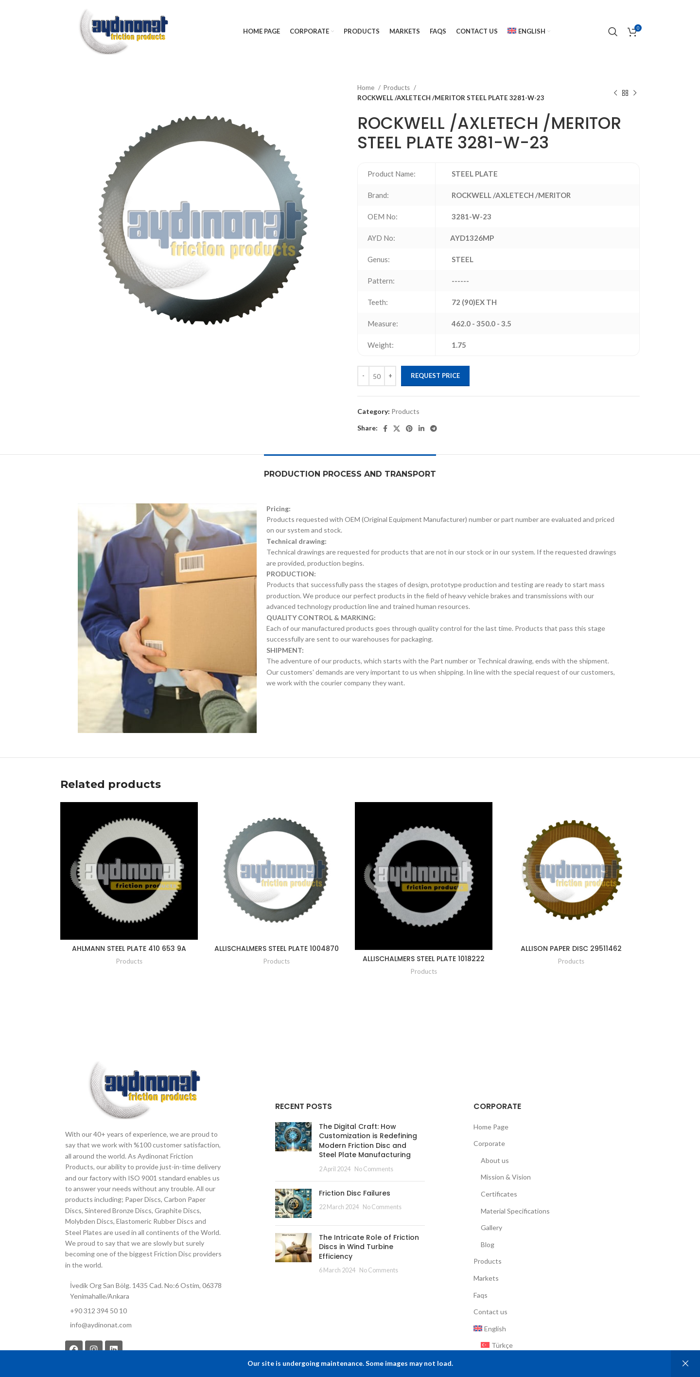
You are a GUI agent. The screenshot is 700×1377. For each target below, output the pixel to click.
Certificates (499, 1194)
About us (495, 1160)
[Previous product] (615, 93)
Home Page (490, 1127)
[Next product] (635, 93)
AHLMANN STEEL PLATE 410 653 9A (129, 948)
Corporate (489, 1143)
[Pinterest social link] (409, 428)
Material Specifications (515, 1211)
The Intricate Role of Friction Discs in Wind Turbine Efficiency (369, 1247)
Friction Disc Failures (354, 1193)
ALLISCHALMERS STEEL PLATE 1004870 (276, 948)
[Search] (613, 31)
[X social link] (396, 428)
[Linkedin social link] (421, 428)
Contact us (490, 1311)
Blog (487, 1244)
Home (366, 87)
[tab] (350, 469)
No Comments (373, 1169)
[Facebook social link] (385, 428)
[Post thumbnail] (293, 1148)
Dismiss (685, 1363)
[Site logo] (122, 31)
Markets (486, 1278)
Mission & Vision (506, 1177)
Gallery (491, 1227)
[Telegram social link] (433, 428)
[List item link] (143, 1325)
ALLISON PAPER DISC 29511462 (571, 948)
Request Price (435, 375)
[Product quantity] (376, 376)
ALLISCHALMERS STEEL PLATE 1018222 (424, 959)
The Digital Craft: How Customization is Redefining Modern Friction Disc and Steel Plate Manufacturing (368, 1141)
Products (397, 87)
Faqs (480, 1295)
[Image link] (143, 1089)
